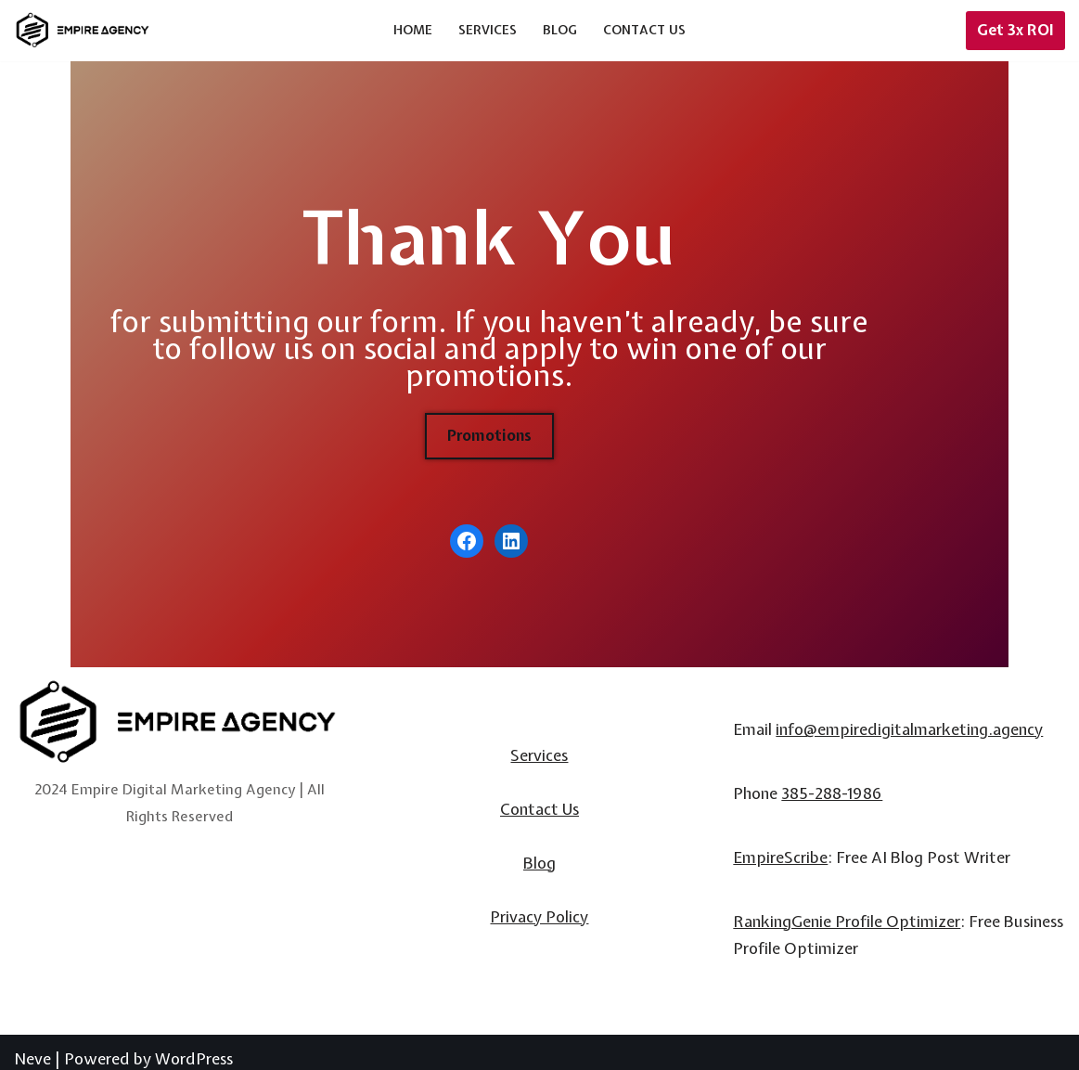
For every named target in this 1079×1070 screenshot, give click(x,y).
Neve (32, 1044)
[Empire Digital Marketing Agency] (83, 30)
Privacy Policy (539, 902)
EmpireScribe (780, 844)
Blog (560, 29)
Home (412, 29)
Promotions (539, 415)
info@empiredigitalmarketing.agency (909, 716)
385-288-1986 (831, 780)
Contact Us (644, 29)
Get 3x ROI (1015, 29)
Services (487, 29)
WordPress (194, 1044)
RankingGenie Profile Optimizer (846, 908)
